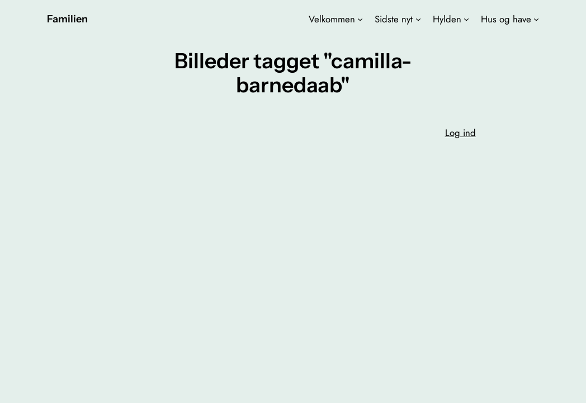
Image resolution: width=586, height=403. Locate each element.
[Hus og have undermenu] (536, 19)
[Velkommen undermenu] (360, 19)
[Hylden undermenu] (466, 19)
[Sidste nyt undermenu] (418, 19)
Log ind (460, 132)
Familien (67, 19)
